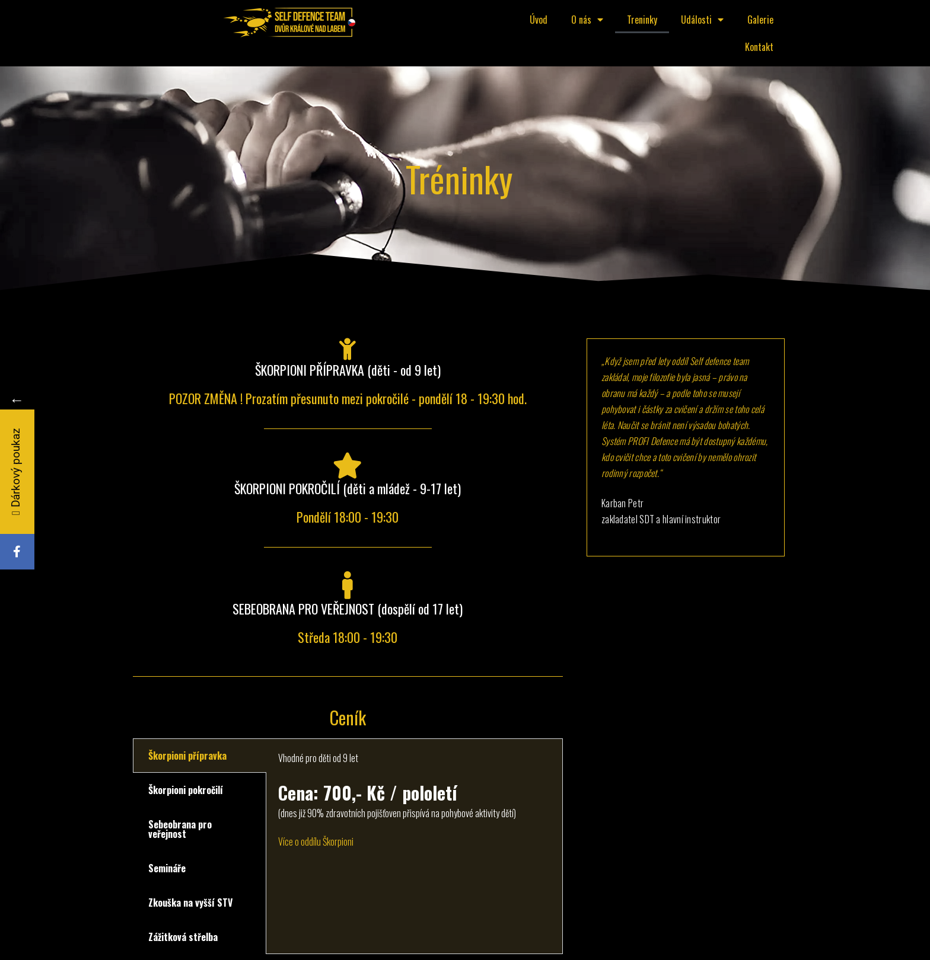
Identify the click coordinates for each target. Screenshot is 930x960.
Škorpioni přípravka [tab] (187, 755)
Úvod (538, 19)
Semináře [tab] (167, 868)
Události (702, 19)
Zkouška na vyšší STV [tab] (190, 902)
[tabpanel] (414, 807)
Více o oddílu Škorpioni (315, 841)
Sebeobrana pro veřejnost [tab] (180, 829)
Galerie (760, 19)
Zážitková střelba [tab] (183, 937)
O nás (587, 19)
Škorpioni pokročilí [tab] (185, 790)
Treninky (642, 19)
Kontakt (759, 47)
